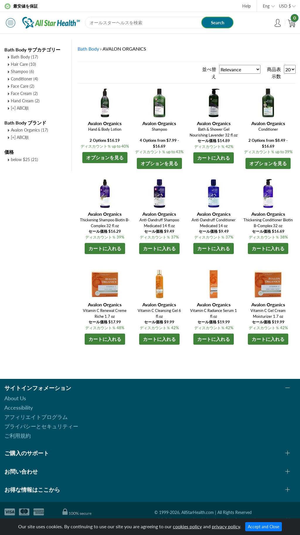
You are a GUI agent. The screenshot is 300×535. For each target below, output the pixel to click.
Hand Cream (25, 100)
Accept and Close (263, 526)
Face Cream (24, 93)
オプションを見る (105, 157)
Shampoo (22, 71)
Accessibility (18, 407)
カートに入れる (213, 157)
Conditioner (24, 78)
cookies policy (187, 526)
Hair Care (23, 64)
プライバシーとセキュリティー (41, 426)
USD (285, 6)
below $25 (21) (24, 159)
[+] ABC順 (20, 108)
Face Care (22, 86)
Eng (266, 6)
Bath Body (24, 56)
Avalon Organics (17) (29, 129)
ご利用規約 (17, 435)
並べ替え (209, 72)
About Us (15, 398)
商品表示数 (274, 72)
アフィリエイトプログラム (36, 417)
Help (246, 6)
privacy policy (226, 526)
